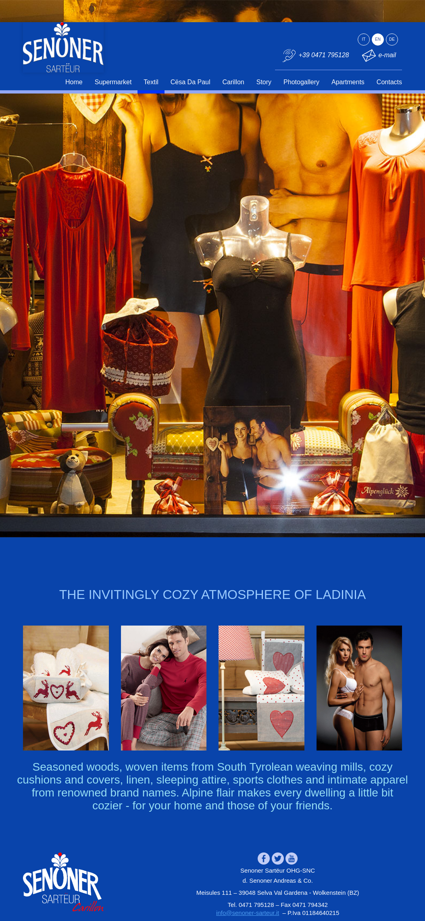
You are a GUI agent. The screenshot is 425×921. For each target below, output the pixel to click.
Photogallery (301, 82)
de (392, 39)
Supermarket (113, 82)
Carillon (233, 82)
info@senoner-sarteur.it (247, 912)
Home (74, 82)
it (364, 39)
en (378, 39)
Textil (151, 82)
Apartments (348, 82)
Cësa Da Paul (190, 82)
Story (263, 82)
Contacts (389, 82)
